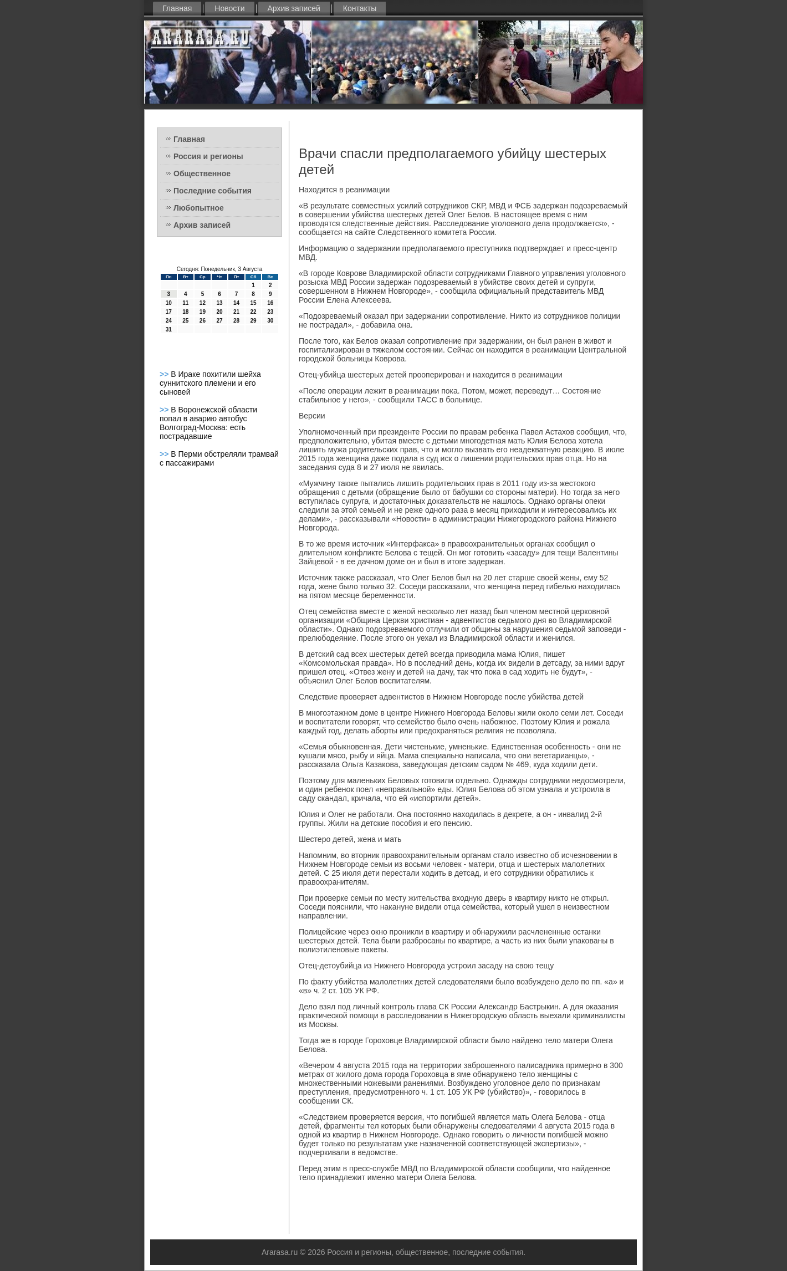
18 (185, 312)
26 (203, 321)
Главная (177, 8)
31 (169, 329)
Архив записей (294, 8)
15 (254, 303)
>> (165, 374)
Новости (229, 8)
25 (185, 321)
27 (219, 321)
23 (270, 312)
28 (236, 321)
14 (236, 303)
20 (219, 312)
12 (203, 303)
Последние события (212, 190)
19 (203, 312)
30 (270, 321)
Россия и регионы (208, 156)
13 (219, 303)
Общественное (202, 173)
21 (236, 312)
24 (169, 321)
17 (169, 312)
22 (254, 312)
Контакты (359, 8)
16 (270, 303)
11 (185, 303)
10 (169, 303)
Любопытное (198, 207)
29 (254, 321)
